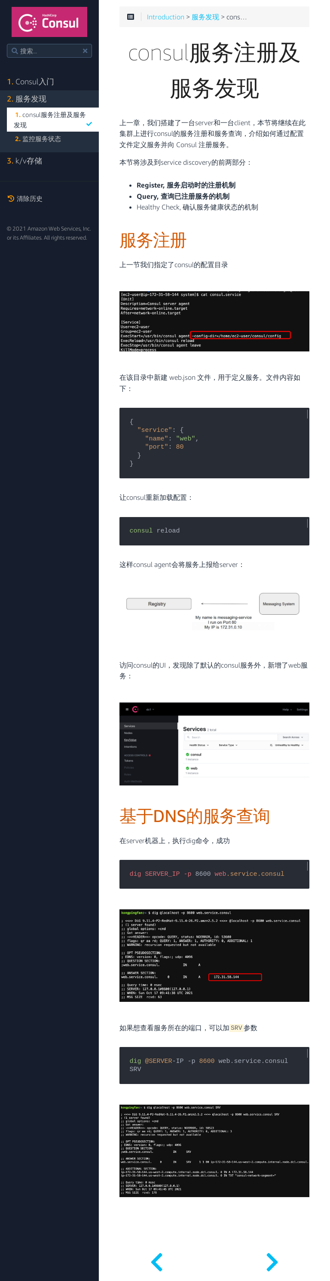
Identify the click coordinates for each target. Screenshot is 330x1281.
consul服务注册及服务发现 (53, 120)
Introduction (165, 17)
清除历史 (25, 198)
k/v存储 (24, 160)
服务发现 (26, 98)
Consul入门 (30, 81)
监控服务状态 (38, 138)
